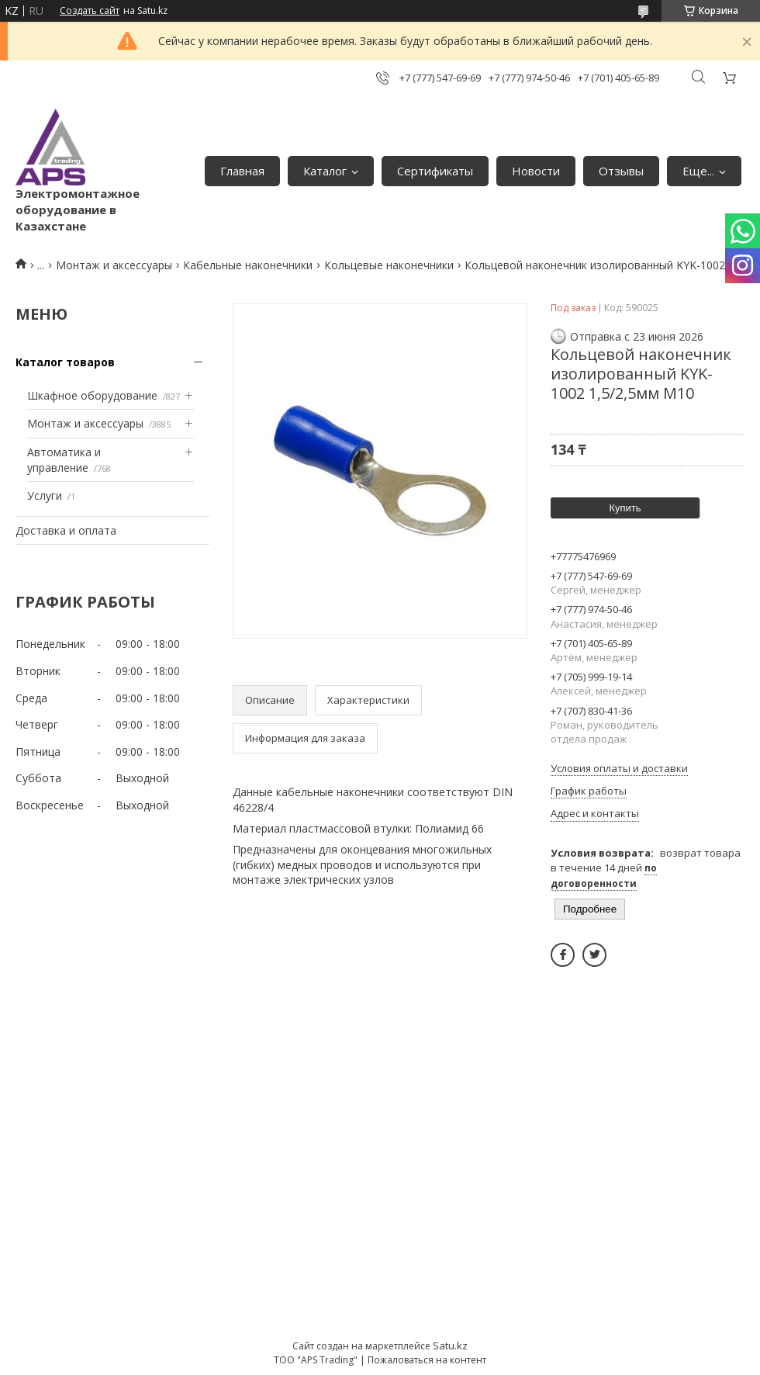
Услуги (44, 495)
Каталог (325, 170)
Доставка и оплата (66, 530)
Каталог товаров (65, 362)
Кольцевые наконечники (389, 265)
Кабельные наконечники (248, 265)
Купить (625, 508)
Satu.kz (450, 1345)
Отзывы (621, 170)
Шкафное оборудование (92, 395)
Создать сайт (89, 10)
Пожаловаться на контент (427, 1359)
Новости (536, 170)
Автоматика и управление (64, 460)
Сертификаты (435, 170)
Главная (242, 170)
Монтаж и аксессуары (114, 265)
